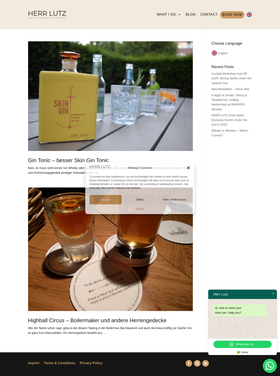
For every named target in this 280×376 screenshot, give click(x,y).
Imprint (140, 208)
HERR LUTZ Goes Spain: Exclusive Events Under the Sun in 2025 (229, 120)
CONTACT (209, 14)
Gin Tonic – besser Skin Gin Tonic (68, 160)
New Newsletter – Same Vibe (230, 89)
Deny (140, 199)
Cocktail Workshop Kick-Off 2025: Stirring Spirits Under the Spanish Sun (231, 78)
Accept (105, 199)
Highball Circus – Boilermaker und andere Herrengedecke (97, 320)
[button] (188, 168)
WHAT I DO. (167, 14)
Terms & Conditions (59, 363)
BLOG (191, 14)
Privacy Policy (91, 363)
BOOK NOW (232, 14)
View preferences (174, 199)
